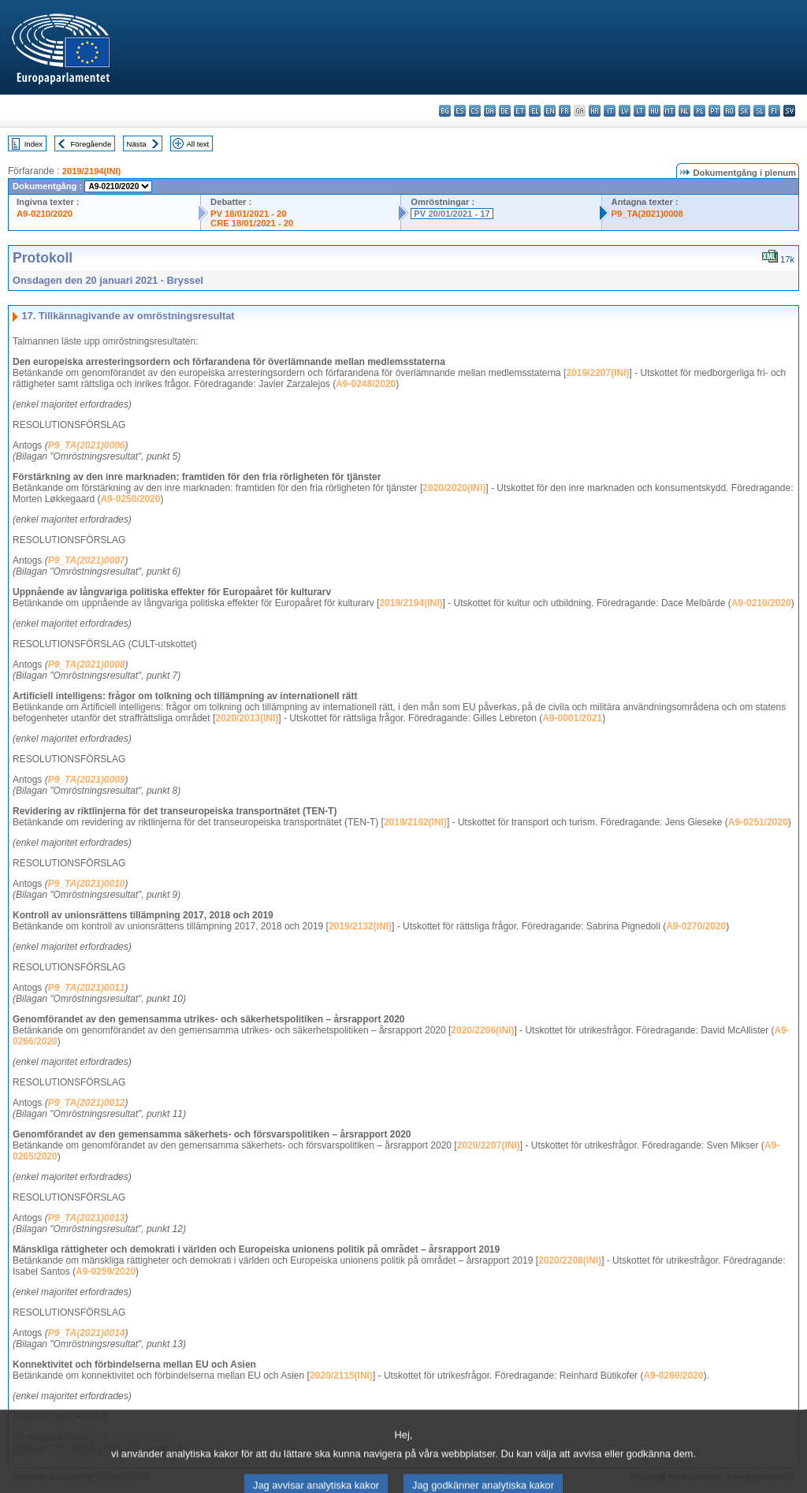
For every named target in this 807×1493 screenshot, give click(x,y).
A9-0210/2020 (45, 213)
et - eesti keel (520, 111)
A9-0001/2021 (572, 718)
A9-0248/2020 (366, 383)
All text (197, 144)
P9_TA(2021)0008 (647, 213)
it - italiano (609, 111)
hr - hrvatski (595, 111)
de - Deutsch (505, 111)
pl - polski (699, 111)
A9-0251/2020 (758, 822)
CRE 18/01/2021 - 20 (251, 223)
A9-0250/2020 (130, 498)
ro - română (729, 111)
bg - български (445, 111)
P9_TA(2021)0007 (86, 560)
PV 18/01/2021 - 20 (248, 213)
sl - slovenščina (759, 111)
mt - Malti (669, 111)
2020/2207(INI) (488, 1145)
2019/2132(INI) (360, 926)
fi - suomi (774, 111)
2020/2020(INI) (453, 487)
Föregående (91, 144)
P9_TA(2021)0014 (86, 1332)
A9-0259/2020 (106, 1271)
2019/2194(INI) (91, 171)
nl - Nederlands (684, 111)
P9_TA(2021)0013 (86, 1217)
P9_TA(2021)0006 (86, 445)
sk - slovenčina (744, 111)
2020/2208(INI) (569, 1260)
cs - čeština (475, 111)
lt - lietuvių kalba (639, 111)
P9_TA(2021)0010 (86, 883)
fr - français (565, 111)
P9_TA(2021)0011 (86, 987)
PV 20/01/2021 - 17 (451, 213)
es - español (460, 111)
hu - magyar (654, 111)
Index (33, 144)
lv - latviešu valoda (624, 111)
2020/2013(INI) (246, 718)
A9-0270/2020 (696, 926)
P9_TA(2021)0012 (86, 1102)
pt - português (714, 111)
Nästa (137, 144)
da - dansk (490, 111)
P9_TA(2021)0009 (86, 779)
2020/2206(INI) (482, 1030)
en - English (550, 111)
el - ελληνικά (535, 111)
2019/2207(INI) (597, 372)
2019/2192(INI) (415, 822)
